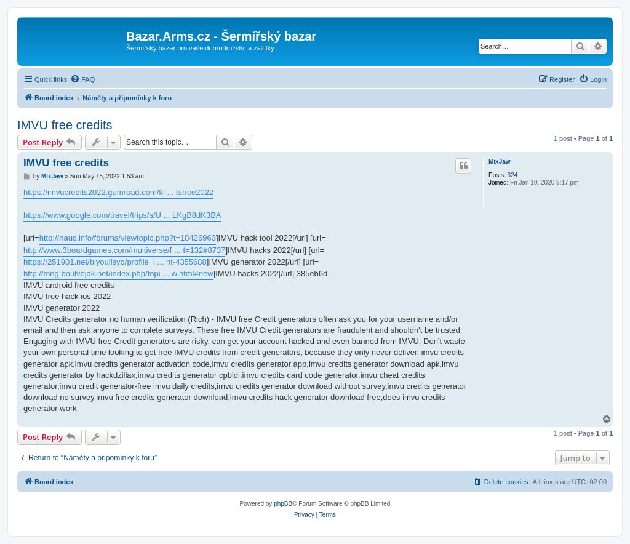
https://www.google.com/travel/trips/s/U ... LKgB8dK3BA (122, 215)
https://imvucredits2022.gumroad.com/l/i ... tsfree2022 (118, 192)
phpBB (283, 503)
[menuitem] (82, 79)
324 (513, 175)
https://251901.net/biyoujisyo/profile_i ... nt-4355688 (115, 261)
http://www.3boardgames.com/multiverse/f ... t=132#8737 (124, 250)
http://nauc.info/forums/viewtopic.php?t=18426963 (127, 237)
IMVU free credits (64, 125)
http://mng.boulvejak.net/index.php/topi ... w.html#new (118, 273)
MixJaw (499, 161)
